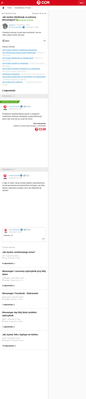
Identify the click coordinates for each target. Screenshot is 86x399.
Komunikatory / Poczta (23, 8)
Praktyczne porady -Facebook (14, 79)
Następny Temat (38, 13)
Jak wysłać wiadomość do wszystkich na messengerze (24, 77)
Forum (9, 8)
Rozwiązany (22, 20)
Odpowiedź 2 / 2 (8, 169)
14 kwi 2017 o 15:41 (15, 232)
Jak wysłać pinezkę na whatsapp (15, 63)
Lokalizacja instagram (11, 74)
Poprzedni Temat (10, 13)
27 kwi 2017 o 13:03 (32, 27)
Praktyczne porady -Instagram (33, 74)
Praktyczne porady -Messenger (14, 71)
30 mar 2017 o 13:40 (15, 178)
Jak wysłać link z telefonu (12, 82)
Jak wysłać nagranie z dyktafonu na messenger (21, 69)
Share (7, 41)
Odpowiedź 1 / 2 (8, 96)
